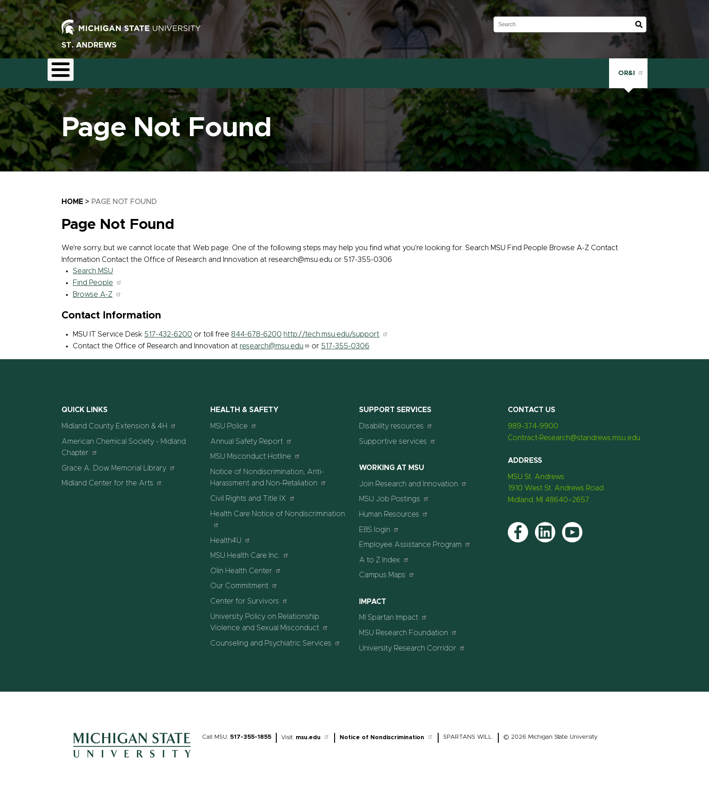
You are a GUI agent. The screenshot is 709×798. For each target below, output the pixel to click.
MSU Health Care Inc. (249, 550)
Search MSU (93, 266)
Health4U (230, 535)
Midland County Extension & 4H (118, 420)
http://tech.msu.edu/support (336, 329)
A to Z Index (384, 554)
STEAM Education (194, 70)
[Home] (132, 755)
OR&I (628, 70)
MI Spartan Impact (393, 612)
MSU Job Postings (394, 494)
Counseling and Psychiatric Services (275, 637)
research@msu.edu (275, 340)
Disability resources (396, 420)
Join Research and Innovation (413, 478)
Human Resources (393, 509)
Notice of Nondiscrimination (386, 733)
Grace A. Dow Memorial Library (118, 462)
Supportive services (397, 436)
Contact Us (361, 70)
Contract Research (121, 70)
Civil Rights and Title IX (252, 493)
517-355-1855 (250, 732)
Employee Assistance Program (415, 539)
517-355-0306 (345, 340)
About (66, 70)
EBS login (379, 524)
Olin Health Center (245, 565)
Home (72, 196)
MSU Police (233, 420)
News (286, 70)
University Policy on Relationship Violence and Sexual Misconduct (269, 617)
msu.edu (313, 733)
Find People (97, 277)
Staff (319, 70)
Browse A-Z (97, 289)
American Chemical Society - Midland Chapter (123, 441)
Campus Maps (387, 570)
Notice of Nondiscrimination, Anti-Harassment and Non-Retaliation (268, 472)
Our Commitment (244, 580)
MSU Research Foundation (408, 627)
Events (249, 70)
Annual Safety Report (251, 436)
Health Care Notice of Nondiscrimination (277, 513)
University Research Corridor (412, 642)
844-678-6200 (256, 329)
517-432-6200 (168, 329)
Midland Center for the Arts (111, 478)
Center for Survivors (249, 595)
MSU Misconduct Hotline (255, 451)
